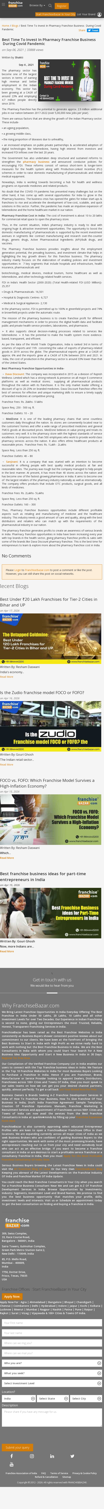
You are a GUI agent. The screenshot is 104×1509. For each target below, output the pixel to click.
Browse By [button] (37, 5)
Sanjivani (12, 461)
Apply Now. (12, 1296)
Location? (8, 1392)
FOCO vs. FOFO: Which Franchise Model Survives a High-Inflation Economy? (47, 783)
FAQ (43, 1473)
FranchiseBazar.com (37, 570)
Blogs (15, 25)
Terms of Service (59, 1473)
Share (82, 30)
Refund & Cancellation (46, 1477)
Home (5, 25)
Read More (6, 676)
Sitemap (66, 1477)
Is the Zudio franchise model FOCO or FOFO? (42, 692)
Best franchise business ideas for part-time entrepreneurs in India (43, 876)
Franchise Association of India (21, 1473)
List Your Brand (86, 14)
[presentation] (25, 1437)
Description (10, 1405)
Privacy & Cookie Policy (85, 1473)
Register (61, 6)
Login (17, 570)
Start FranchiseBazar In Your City (55, 14)
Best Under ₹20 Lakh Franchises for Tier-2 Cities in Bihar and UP (48, 602)
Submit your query (17, 1447)
